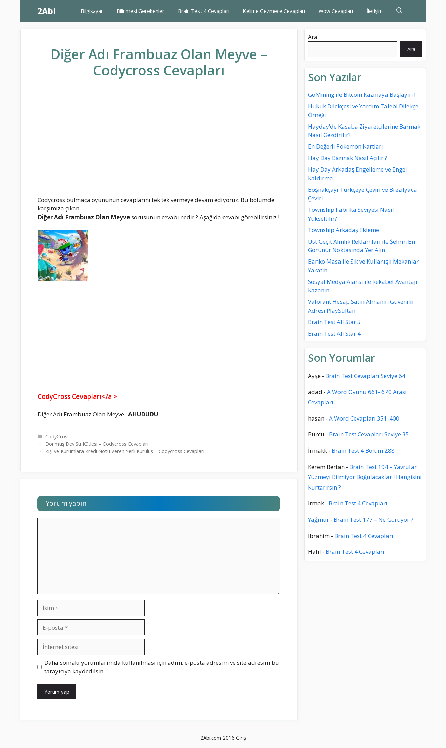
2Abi (46, 11)
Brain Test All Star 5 (334, 322)
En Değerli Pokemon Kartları (345, 146)
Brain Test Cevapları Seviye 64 (365, 376)
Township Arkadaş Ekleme (343, 230)
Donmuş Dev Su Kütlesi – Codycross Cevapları (96, 443)
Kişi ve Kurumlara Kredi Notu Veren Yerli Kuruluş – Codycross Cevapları (124, 451)
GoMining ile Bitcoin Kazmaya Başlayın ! (361, 94)
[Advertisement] (159, 142)
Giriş (241, 737)
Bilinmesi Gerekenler (140, 10)
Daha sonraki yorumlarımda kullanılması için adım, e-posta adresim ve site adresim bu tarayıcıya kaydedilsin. (161, 667)
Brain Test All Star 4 (334, 333)
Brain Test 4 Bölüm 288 (363, 450)
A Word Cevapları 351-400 (364, 418)
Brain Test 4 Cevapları (203, 10)
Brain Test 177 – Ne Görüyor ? (373, 519)
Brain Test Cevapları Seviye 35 (369, 434)
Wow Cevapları (336, 10)
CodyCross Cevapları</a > (77, 396)
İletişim (375, 10)
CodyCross (57, 436)
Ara (313, 37)
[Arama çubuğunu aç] (399, 11)
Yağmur (318, 519)
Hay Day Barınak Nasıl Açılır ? (347, 158)
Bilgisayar (92, 10)
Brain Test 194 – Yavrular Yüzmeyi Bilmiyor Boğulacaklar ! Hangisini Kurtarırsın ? (365, 477)
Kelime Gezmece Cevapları (274, 10)
